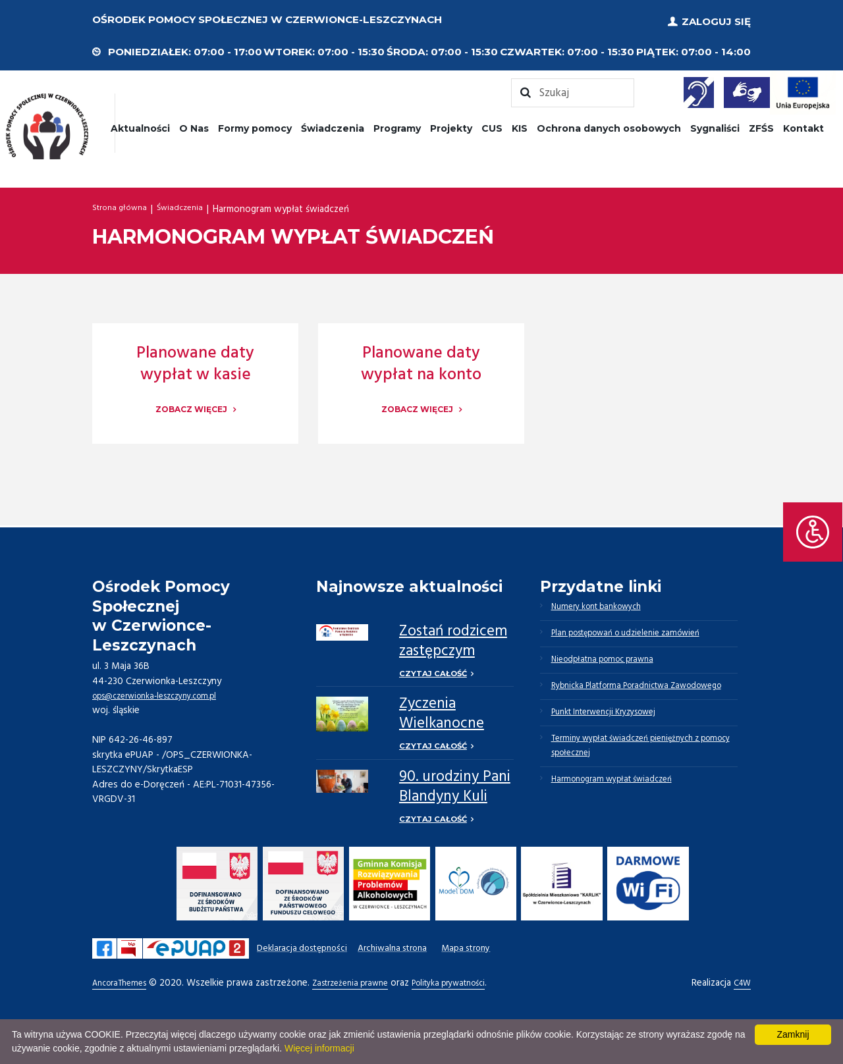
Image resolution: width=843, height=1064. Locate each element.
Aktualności (140, 124)
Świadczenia (332, 124)
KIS (520, 124)
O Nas (194, 124)
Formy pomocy (255, 124)
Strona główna (123, 204)
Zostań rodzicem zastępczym (453, 637)
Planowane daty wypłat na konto (421, 360)
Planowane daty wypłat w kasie (195, 360)
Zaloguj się (716, 19)
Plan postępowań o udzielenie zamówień (640, 636)
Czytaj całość (434, 670)
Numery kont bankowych (606, 604)
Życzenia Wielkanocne (441, 713)
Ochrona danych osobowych (609, 124)
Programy (397, 124)
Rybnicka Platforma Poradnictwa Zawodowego (621, 707)
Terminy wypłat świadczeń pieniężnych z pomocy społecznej (639, 788)
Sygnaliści (715, 124)
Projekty (451, 124)
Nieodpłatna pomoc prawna (612, 668)
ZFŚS (761, 124)
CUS (492, 124)
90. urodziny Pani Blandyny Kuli (454, 788)
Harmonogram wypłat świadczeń (622, 828)
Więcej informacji (319, 1048)
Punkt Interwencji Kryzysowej (615, 748)
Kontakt (803, 124)
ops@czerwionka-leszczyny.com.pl (165, 691)
